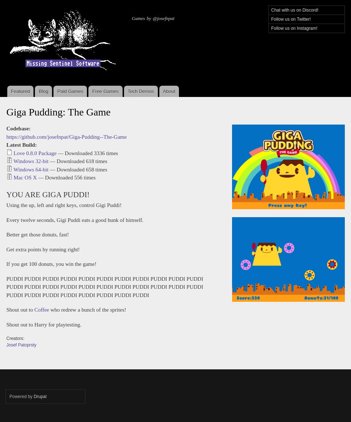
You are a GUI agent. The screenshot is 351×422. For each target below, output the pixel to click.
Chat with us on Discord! (295, 10)
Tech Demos (141, 91)
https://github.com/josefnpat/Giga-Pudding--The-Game (67, 137)
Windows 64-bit (30, 170)
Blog (43, 91)
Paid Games (70, 91)
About (169, 91)
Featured (20, 91)
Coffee (42, 310)
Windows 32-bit (30, 161)
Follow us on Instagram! (294, 28)
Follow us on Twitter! (291, 19)
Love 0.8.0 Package (34, 153)
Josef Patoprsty (22, 345)
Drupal (40, 396)
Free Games (105, 91)
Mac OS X (25, 177)
